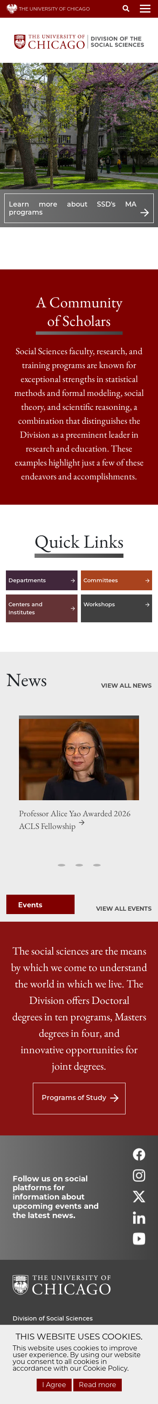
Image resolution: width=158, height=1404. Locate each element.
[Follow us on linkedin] (139, 1221)
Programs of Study (74, 1098)
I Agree (54, 1385)
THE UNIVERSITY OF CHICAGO (48, 9)
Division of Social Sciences (53, 1318)
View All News (126, 685)
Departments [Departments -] (42, 580)
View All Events (124, 908)
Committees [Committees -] (117, 580)
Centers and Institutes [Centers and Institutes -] (42, 608)
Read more (97, 1385)
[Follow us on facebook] (139, 1158)
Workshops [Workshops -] (117, 608)
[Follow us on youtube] (139, 1242)
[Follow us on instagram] (139, 1179)
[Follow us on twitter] (139, 1200)
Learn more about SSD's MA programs (73, 208)
